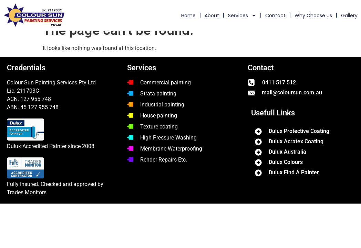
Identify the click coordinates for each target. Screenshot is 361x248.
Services (242, 15)
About (212, 15)
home (188, 15)
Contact (275, 15)
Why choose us (313, 15)
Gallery (349, 15)
